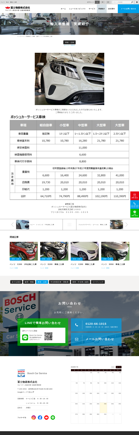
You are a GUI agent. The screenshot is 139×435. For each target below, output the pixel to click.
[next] (120, 367)
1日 (91, 372)
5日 (120, 372)
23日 (98, 403)
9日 (98, 383)
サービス (92, 9)
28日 (83, 414)
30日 (83, 372)
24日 (105, 403)
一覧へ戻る (69, 224)
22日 (91, 403)
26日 (120, 403)
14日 (83, 393)
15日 (91, 393)
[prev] (117, 367)
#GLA (73, 45)
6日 (77, 383)
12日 (120, 383)
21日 (83, 403)
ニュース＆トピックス (77, 9)
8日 (91, 383)
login (136, 2)
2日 (98, 372)
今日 (113, 367)
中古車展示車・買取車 (60, 282)
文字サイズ (90, 2)
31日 (105, 414)
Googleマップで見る (25, 392)
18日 (112, 393)
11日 (112, 383)
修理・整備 (29, 282)
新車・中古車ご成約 (81, 282)
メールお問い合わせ (128, 9)
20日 (76, 403)
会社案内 (111, 9)
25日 (112, 403)
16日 (98, 393)
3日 (105, 372)
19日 (120, 393)
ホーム (63, 9)
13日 (76, 393)
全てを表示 (16, 282)
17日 (105, 393)
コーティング (98, 282)
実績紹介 (101, 9)
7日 (84, 383)
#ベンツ (67, 45)
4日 (113, 372)
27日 (76, 414)
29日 (76, 372)
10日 (105, 383)
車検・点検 (69, 42)
